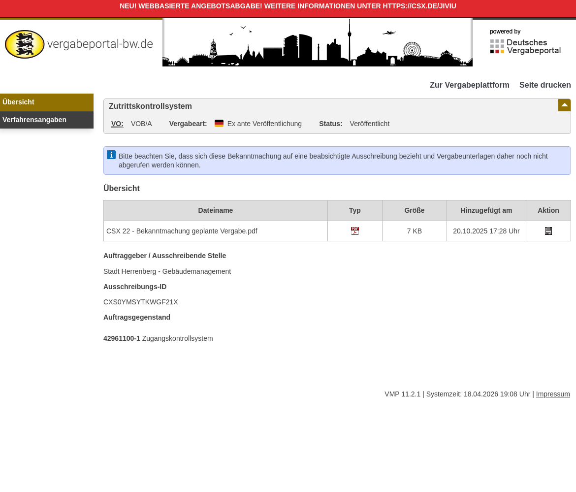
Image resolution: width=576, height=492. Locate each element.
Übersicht (18, 102)
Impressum (553, 394)
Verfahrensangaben (34, 120)
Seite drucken (545, 85)
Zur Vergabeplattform (470, 85)
